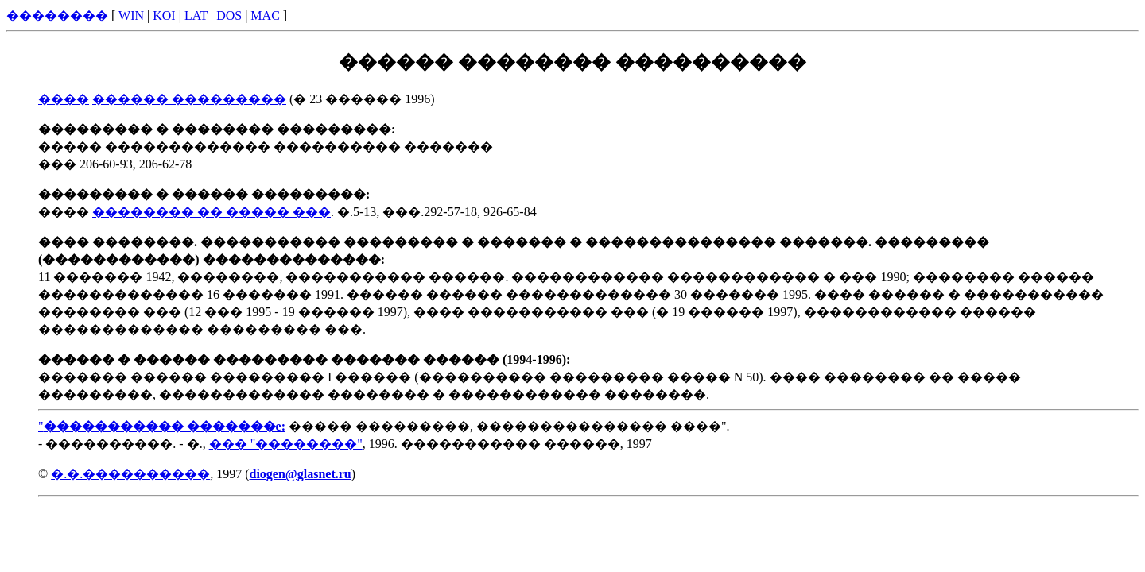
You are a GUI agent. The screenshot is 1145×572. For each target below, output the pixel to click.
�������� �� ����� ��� (211, 211)
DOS (229, 15)
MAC (264, 15)
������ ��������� (189, 99)
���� (63, 99)
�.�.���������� (130, 474)
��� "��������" (286, 443)
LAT (196, 15)
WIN (131, 15)
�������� (57, 15)
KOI (164, 15)
